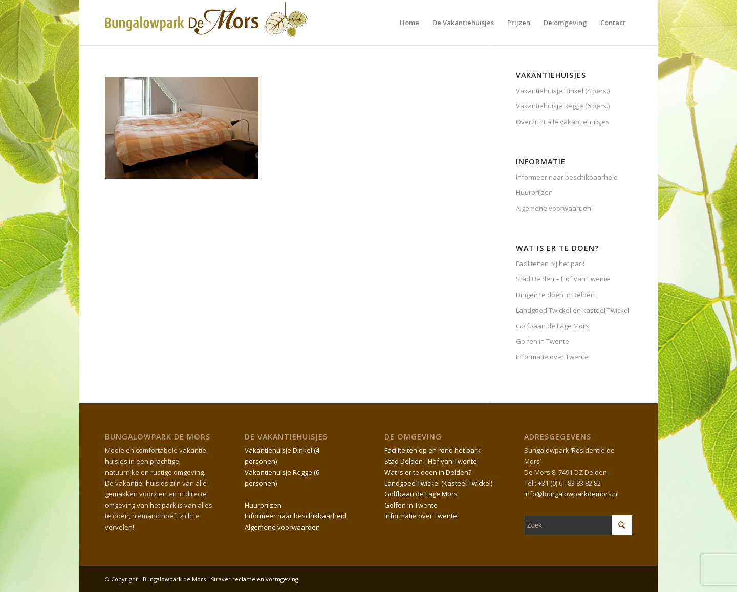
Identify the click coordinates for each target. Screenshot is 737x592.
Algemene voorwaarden (553, 208)
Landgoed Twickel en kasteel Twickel (573, 310)
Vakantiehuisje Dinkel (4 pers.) (563, 90)
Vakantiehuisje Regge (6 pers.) (563, 106)
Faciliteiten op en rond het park (432, 450)
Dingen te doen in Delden (555, 294)
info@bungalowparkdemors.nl (571, 493)
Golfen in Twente (542, 341)
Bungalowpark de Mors (175, 579)
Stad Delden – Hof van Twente (563, 278)
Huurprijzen (534, 192)
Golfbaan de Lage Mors (552, 326)
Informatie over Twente (552, 356)
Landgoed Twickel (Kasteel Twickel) (438, 483)
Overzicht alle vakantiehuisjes (563, 121)
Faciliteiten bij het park (550, 263)
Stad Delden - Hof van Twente (430, 461)
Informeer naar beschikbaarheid (567, 177)
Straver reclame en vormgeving (254, 579)
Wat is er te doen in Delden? (427, 472)
